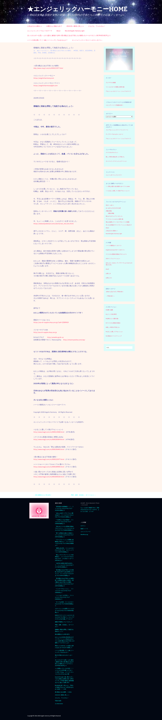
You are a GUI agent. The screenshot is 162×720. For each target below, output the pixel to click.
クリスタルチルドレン (112, 152)
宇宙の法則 (58, 700)
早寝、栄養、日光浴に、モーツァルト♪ (83, 495)
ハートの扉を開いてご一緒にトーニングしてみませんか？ (47, 40)
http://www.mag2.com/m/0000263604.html (48, 439)
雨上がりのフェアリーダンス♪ (114, 216)
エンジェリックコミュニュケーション (116, 161)
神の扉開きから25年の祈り (42, 495)
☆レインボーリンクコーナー (114, 175)
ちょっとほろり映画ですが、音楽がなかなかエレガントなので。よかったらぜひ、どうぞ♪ (90, 509)
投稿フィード (84, 528)
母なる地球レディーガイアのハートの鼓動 (117, 222)
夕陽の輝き (109, 211)
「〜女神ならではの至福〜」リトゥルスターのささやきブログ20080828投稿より (64, 521)
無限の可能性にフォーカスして (63, 622)
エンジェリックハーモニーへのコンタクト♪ (87, 40)
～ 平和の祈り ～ (110, 296)
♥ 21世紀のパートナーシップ (114, 336)
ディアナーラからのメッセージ (114, 134)
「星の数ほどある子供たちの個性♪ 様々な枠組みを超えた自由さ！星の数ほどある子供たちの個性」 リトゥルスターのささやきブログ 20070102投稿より (65, 582)
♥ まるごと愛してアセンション (114, 331)
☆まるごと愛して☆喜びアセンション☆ (118, 190)
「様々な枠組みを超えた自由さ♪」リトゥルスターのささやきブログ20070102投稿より (64, 535)
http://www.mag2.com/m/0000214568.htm (48, 432)
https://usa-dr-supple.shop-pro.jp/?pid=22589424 (50, 322)
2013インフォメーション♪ (113, 258)
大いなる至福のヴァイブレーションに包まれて (119, 225)
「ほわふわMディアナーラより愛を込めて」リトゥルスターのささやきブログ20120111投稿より (64, 515)
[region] (119, 59)
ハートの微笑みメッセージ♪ (114, 245)
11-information (59, 703)
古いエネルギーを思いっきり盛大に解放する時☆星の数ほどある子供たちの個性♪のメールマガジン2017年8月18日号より (69, 35)
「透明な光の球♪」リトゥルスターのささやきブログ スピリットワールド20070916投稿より (64, 550)
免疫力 (81, 50)
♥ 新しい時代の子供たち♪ (113, 327)
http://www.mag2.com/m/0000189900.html (48, 467)
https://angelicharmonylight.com (45, 85)
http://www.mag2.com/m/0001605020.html (48, 477)
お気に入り (109, 278)
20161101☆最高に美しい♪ (75, 26)
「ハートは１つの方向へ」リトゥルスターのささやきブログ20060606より (64, 597)
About (58, 31)
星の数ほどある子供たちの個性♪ (60, 50)
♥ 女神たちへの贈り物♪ (112, 318)
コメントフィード (86, 531)
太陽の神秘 (111, 213)
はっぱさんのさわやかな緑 (113, 208)
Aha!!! (107, 269)
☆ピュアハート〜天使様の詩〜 (114, 105)
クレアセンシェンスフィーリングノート (117, 130)
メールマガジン (44, 50)
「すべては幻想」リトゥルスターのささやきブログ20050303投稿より (64, 603)
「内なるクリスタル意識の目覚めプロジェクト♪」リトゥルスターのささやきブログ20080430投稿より (64, 528)
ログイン (83, 526)
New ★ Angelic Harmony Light (75, 31)
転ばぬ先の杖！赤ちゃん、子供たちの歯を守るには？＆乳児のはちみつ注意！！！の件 (64, 687)
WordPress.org (84, 534)
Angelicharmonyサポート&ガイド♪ (115, 250)
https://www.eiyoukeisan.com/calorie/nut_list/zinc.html (53, 224)
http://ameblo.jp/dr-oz (55, 337)
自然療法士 (51, 53)
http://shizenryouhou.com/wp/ (74, 340)
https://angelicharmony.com (43, 78)
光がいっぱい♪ (110, 205)
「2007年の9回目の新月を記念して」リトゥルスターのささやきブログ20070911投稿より (64, 565)
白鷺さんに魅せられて (54, 26)
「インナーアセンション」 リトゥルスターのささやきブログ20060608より (64, 590)
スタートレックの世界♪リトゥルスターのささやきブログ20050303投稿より (64, 610)
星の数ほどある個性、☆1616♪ (63, 692)
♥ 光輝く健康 (109, 310)
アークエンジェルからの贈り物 (114, 219)
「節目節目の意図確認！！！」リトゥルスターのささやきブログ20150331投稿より (64, 508)
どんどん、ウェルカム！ (96, 26)
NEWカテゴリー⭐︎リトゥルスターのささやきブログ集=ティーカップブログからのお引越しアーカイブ (64, 617)
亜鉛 (76, 50)
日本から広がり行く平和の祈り (114, 291)
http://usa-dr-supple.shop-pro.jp (45, 332)
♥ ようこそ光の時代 (111, 314)
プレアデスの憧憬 (111, 82)
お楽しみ (108, 273)
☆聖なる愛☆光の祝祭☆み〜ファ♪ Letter (118, 186)
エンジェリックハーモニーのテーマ (39, 31)
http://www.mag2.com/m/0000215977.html (48, 459)
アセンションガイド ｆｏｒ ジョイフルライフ (118, 91)
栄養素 (44, 53)
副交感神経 (88, 50)
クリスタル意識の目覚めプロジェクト (116, 254)
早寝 (39, 53)
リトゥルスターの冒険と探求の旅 (115, 87)
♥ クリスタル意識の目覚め (113, 323)
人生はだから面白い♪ (34, 26)
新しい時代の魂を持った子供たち (115, 157)
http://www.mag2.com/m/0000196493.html (48, 449)
